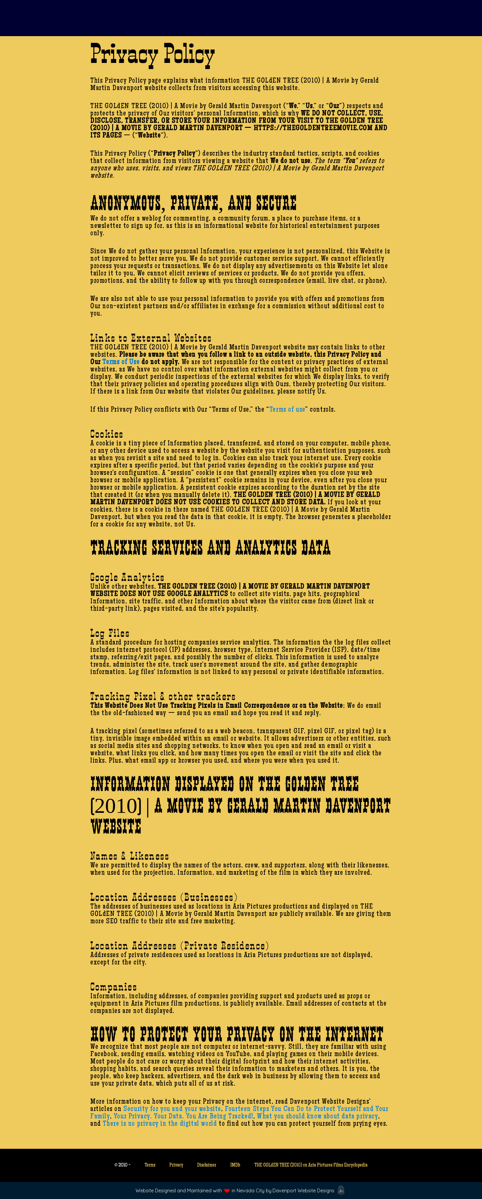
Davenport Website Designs (303, 1191)
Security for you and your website (172, 1109)
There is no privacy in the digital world (160, 1124)
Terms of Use (121, 362)
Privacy (176, 1165)
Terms (150, 1165)
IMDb (235, 1165)
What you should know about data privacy (317, 1117)
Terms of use (287, 410)
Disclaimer (206, 1165)
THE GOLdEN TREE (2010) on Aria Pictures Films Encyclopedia (311, 1165)
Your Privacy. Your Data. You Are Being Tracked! (183, 1117)
